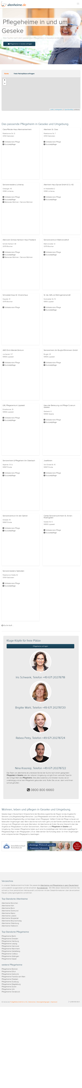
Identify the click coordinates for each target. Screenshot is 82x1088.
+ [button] (4, 80)
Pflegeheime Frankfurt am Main (13, 977)
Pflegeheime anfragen (40, 646)
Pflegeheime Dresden (10, 939)
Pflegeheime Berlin (9, 936)
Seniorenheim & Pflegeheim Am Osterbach (19, 461)
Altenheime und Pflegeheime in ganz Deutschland (59, 885)
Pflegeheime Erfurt (9, 972)
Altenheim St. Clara (51, 129)
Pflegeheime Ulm (8, 989)
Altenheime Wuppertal (10, 918)
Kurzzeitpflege (10, 144)
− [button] (4, 83)
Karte (6, 74)
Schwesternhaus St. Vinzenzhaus (15, 295)
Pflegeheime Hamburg (10, 941)
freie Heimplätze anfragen (24, 74)
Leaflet (52, 109)
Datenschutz (31, 1002)
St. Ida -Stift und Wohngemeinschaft (57, 295)
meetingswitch (58, 109)
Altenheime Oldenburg (10, 923)
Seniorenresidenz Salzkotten (13, 571)
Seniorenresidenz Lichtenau (13, 185)
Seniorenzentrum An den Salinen (15, 516)
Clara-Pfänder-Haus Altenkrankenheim (17, 129)
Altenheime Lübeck (9, 916)
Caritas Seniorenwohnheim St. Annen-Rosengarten (58, 517)
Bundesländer (42, 888)
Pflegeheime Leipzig (9, 944)
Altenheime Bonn (8, 908)
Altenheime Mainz (8, 913)
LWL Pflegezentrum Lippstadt (14, 405)
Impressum (54, 1002)
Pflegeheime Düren (9, 987)
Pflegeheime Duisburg (10, 982)
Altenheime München (10, 903)
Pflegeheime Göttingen (10, 956)
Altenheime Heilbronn (10, 926)
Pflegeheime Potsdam (10, 979)
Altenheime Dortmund (10, 911)
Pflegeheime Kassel (9, 959)
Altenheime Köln (8, 906)
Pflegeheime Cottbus (10, 954)
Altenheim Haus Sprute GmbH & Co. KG (59, 185)
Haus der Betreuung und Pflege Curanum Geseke (59, 406)
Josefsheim (48, 461)
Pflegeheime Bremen (10, 969)
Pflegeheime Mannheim (11, 949)
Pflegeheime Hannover (10, 946)
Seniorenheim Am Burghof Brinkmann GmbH (61, 350)
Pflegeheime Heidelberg (11, 951)
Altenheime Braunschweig (12, 921)
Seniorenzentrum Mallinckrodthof (56, 240)
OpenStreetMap (69, 109)
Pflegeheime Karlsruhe (10, 974)
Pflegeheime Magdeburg (11, 984)
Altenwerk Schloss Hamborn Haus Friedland (19, 240)
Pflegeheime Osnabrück (11, 992)
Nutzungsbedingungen (43, 1002)
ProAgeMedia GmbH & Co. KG (18, 1002)
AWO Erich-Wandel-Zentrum (13, 350)
